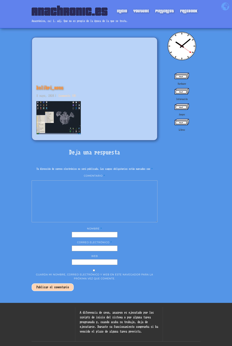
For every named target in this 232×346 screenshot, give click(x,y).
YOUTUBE (141, 10)
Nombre (94, 228)
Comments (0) (66, 95)
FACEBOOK (188, 10)
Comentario (94, 175)
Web (94, 256)
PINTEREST (164, 10)
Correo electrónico (94, 242)
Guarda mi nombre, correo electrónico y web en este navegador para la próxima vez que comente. (94, 276)
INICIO (122, 10)
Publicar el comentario (52, 287)
